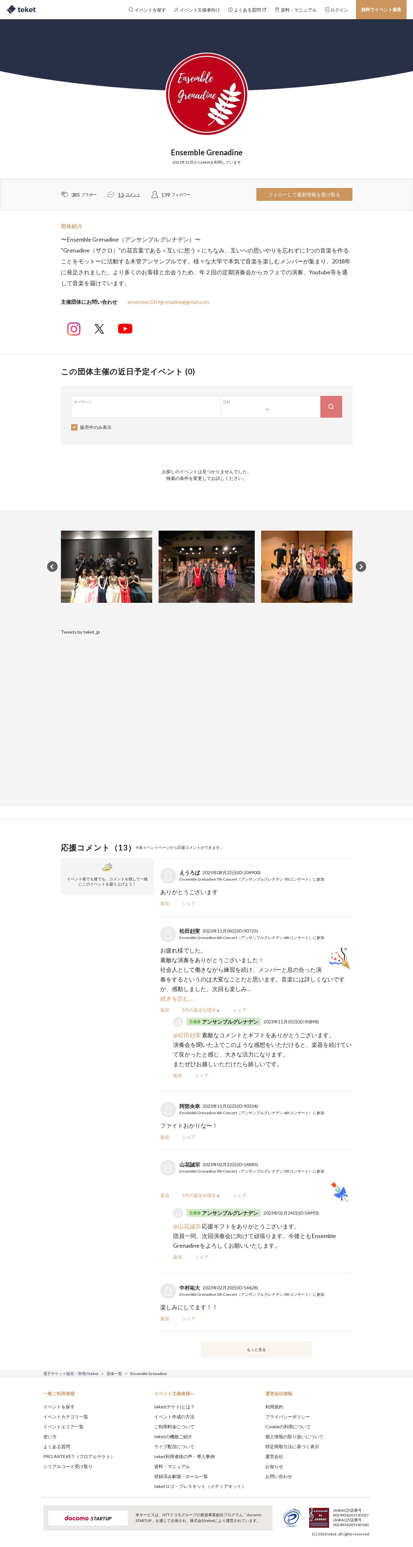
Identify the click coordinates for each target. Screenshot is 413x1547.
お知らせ (274, 1466)
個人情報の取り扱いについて (294, 1436)
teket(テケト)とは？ (174, 1406)
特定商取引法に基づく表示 (292, 1446)
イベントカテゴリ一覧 (65, 1416)
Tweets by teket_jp (80, 632)
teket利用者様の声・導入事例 (184, 1456)
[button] (33, 1523)
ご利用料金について (174, 1426)
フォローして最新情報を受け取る (304, 194)
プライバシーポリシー (287, 1416)
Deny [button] (333, 1515)
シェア (188, 903)
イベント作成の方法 (174, 1416)
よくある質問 (56, 1446)
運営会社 (274, 1456)
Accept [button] (366, 1514)
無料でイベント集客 (381, 9)
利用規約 (274, 1406)
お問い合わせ (278, 1476)
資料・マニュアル (172, 1466)
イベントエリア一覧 (63, 1426)
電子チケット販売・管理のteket (70, 1373)
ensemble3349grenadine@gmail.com (168, 302)
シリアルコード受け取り (68, 1466)
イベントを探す (59, 1406)
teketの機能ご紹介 (173, 1436)
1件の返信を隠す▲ (201, 1010)
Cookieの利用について (288, 1426)
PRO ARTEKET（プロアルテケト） (79, 1456)
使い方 (50, 1436)
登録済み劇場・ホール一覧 (181, 1476)
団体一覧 (114, 1373)
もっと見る (256, 1349)
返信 (164, 903)
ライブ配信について (174, 1446)
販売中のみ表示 (96, 427)
